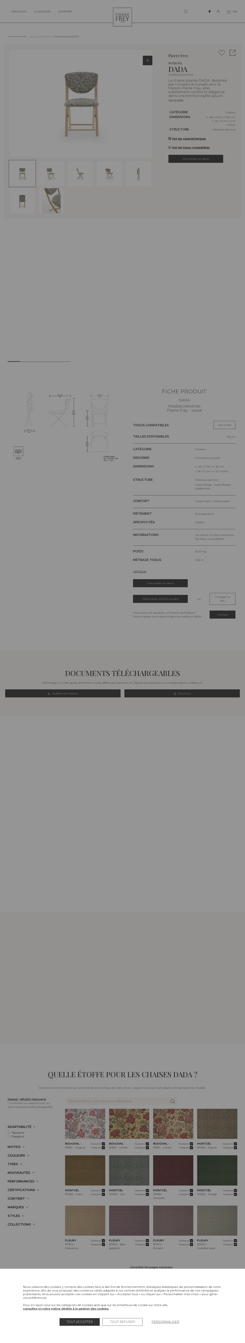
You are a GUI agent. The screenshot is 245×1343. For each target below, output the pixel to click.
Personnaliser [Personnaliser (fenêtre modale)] (165, 1322)
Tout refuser (122, 1322)
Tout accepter (80, 1322)
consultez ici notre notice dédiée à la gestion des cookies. (66, 1308)
